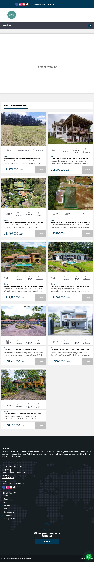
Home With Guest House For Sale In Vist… (23, 222)
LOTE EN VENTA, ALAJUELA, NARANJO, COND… (70, 222)
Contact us (8, 515)
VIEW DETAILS (23, 129)
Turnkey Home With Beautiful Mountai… (70, 286)
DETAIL (40, 170)
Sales (6, 499)
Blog (5, 509)
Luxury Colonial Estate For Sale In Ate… (23, 414)
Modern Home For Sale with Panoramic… (70, 350)
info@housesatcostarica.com (13, 483)
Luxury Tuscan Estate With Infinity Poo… (23, 286)
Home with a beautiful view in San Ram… (70, 158)
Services (7, 505)
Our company (9, 512)
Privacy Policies (9, 519)
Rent (5, 502)
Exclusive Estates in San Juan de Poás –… (23, 158)
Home (6, 496)
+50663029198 (45, 4)
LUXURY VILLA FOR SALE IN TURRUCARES (21, 350)
